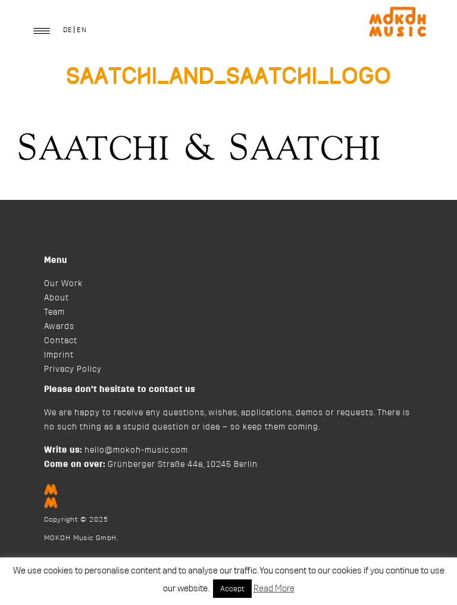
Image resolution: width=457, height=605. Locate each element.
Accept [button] (232, 589)
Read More (274, 588)
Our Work (63, 284)
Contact (60, 341)
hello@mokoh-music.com (136, 450)
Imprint (59, 355)
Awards (59, 326)
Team (54, 312)
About (56, 298)
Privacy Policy (73, 369)
